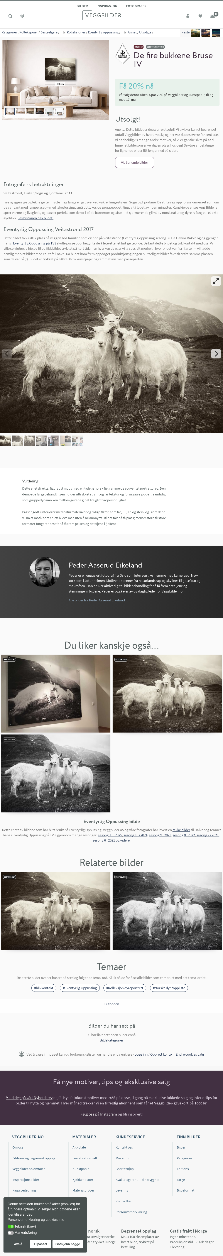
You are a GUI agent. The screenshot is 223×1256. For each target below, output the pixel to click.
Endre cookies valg (190, 1020)
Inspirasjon (106, 6)
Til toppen (111, 970)
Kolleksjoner (28, 32)
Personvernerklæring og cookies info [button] (36, 1219)
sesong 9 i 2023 (160, 801)
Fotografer (136, 6)
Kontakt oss (124, 1113)
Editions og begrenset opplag (33, 1124)
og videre (123, 806)
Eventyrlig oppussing (103, 32)
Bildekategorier (111, 1006)
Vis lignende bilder (134, 162)
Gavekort (79, 1167)
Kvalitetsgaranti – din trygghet (137, 1146)
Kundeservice (130, 1103)
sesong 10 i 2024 (135, 801)
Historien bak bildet (26, 1178)
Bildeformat (185, 1156)
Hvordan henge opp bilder (31, 1167)
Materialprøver (83, 1156)
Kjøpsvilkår (124, 1167)
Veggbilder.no (28, 1103)
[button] (11, 1226)
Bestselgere (49, 32)
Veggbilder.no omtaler (28, 1135)
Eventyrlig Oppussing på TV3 (34, 243)
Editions (183, 1135)
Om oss (17, 1113)
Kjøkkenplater (83, 1146)
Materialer (84, 1103)
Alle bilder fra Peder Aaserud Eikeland (97, 566)
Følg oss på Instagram (99, 1080)
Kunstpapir (81, 1135)
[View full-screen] (216, 281)
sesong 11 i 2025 (110, 801)
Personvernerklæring (131, 1178)
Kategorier (9, 32)
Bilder (82, 6)
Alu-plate (79, 1113)
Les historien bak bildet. (35, 218)
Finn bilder (189, 1103)
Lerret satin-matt (85, 1124)
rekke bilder (181, 796)
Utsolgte (145, 32)
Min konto (123, 1124)
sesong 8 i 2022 (184, 801)
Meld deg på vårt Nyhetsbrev (29, 1063)
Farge (181, 1146)
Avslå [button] (18, 1244)
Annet (132, 32)
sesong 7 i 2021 (207, 801)
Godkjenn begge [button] (67, 1244)
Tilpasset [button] (40, 1244)
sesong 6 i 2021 (104, 806)
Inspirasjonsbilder (25, 1146)
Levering (122, 1156)
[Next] (216, 337)
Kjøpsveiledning (24, 1156)
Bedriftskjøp (125, 1135)
